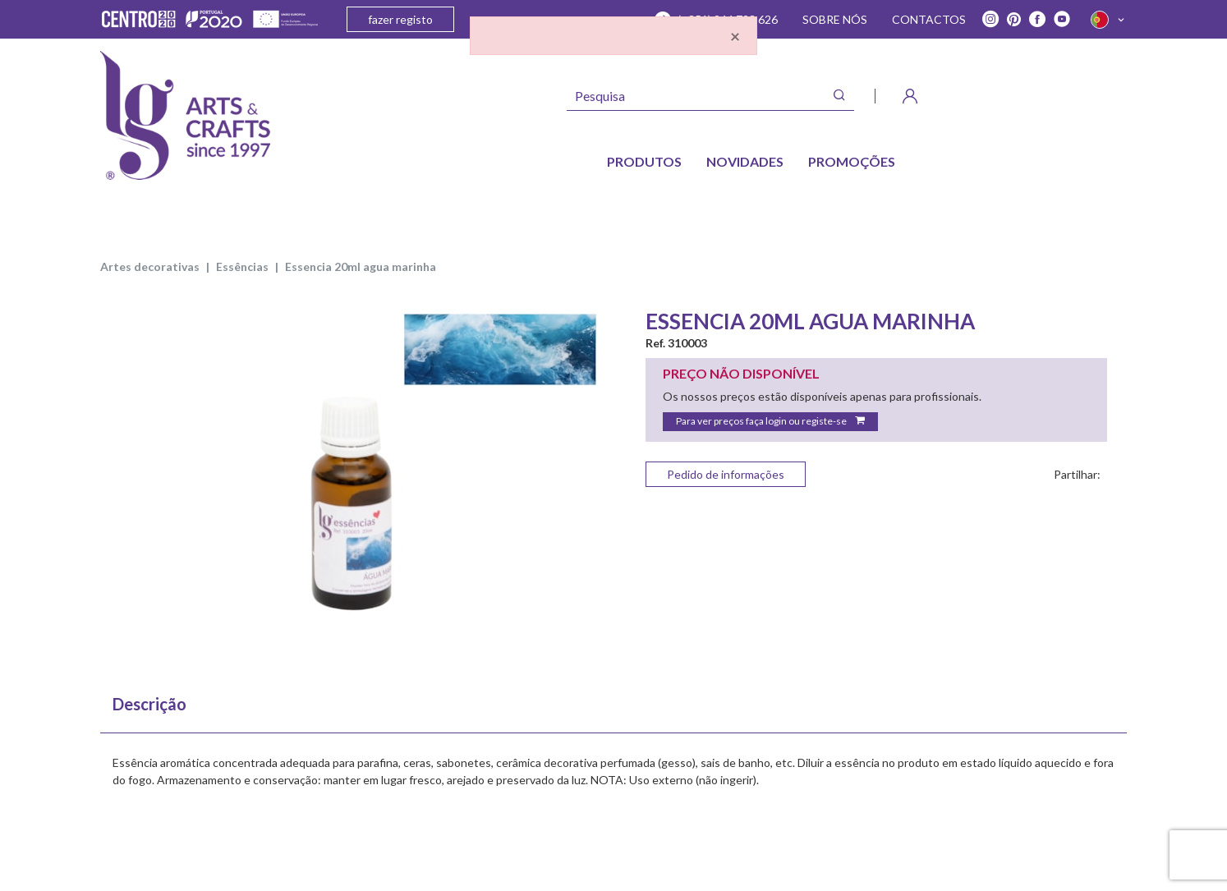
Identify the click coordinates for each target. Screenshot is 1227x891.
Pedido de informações (725, 474)
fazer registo (400, 19)
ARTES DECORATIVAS (150, 266)
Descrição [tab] (149, 704)
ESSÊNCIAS (242, 266)
